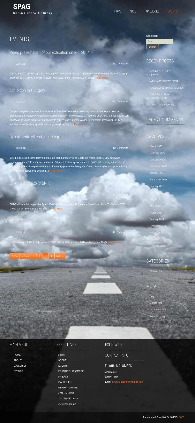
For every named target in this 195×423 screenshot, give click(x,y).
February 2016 (157, 246)
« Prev (25, 256)
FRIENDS (63, 376)
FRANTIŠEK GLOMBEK (71, 371)
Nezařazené (156, 271)
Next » (59, 256)
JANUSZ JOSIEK (67, 393)
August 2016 (156, 232)
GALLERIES (153, 11)
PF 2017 (16, 221)
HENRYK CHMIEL (68, 387)
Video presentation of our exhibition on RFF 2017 (49, 52)
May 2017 (155, 206)
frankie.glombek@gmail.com (128, 381)
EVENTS (173, 11)
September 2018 (158, 179)
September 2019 (158, 166)
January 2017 (157, 219)
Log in (153, 296)
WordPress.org (158, 316)
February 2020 (157, 153)
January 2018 (157, 186)
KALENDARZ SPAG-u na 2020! (166, 87)
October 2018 (157, 173)
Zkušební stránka (67, 404)
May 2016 (155, 239)
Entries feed (156, 303)
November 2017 (158, 192)
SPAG (21, 6)
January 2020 (157, 159)
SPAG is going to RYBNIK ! (31, 183)
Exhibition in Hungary (27, 90)
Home (61, 355)
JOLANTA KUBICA (68, 398)
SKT (181, 417)
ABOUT (134, 11)
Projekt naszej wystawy (162, 104)
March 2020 (156, 146)
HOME (118, 11)
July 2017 (155, 199)
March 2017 (156, 212)
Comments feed (158, 309)
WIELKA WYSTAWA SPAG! (164, 81)
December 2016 (158, 226)
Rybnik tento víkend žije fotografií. (37, 136)
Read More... (102, 78)
